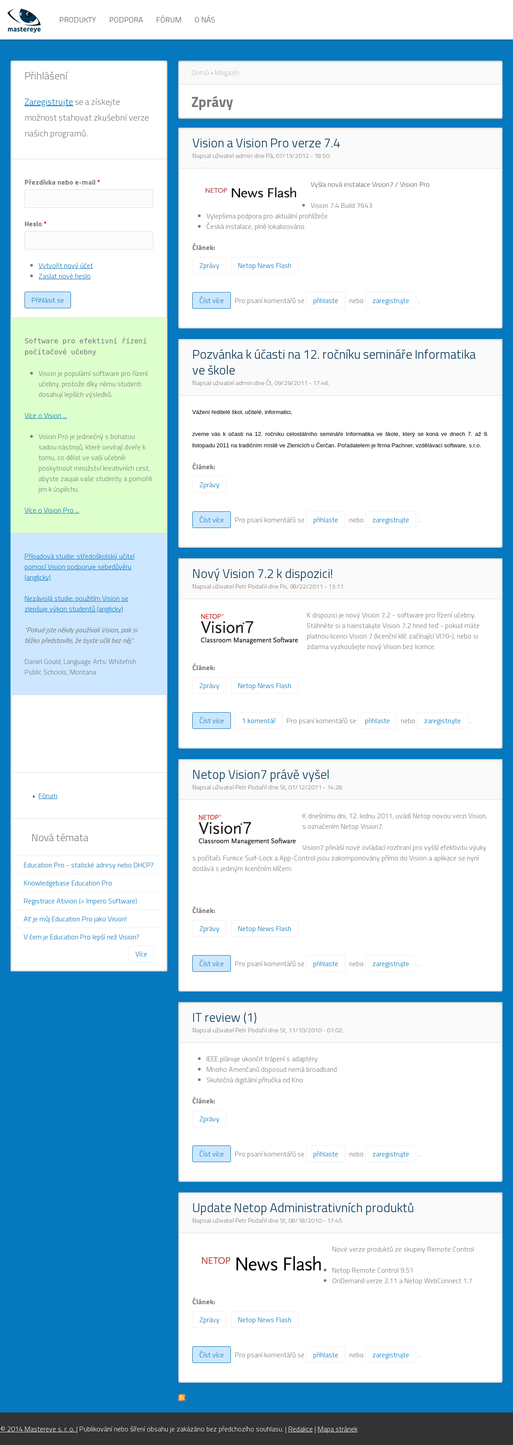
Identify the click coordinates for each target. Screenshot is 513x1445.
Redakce (300, 1429)
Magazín (227, 72)
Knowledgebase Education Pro (68, 883)
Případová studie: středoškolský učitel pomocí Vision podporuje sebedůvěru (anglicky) (79, 566)
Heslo (36, 223)
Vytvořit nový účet (66, 265)
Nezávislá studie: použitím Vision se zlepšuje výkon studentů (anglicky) (76, 603)
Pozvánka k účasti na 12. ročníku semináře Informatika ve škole (334, 361)
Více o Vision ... (46, 415)
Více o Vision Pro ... (52, 510)
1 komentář (259, 720)
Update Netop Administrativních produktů (303, 1207)
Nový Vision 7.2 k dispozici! (262, 573)
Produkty (77, 19)
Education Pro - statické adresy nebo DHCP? (89, 865)
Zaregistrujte (49, 101)
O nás (205, 19)
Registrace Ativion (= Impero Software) (80, 901)
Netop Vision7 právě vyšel (260, 774)
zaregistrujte (390, 300)
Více (141, 954)
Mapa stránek (337, 1429)
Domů (200, 72)
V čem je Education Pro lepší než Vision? (81, 936)
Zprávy (209, 265)
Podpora (126, 19)
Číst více (215, 302)
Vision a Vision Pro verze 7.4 (266, 142)
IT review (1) (224, 1017)
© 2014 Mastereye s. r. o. (38, 1429)
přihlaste (325, 300)
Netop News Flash (264, 265)
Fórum (168, 19)
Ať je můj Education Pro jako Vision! (75, 918)
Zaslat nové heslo (65, 276)
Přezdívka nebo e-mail (62, 182)
